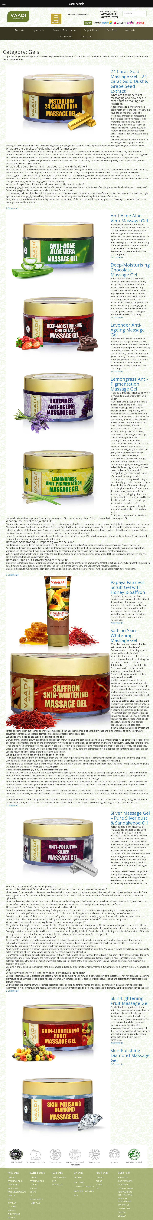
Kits (76, 1195)
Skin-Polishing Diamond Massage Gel (130, 1055)
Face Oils (12, 1195)
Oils (32, 1195)
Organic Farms (125, 1188)
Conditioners (59, 1177)
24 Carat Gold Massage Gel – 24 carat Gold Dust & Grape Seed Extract (129, 81)
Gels (10, 1199)
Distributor (124, 1208)
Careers (122, 1212)
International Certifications (125, 1193)
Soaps (33, 1192)
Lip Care (78, 1172)
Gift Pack (12, 1203)
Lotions (12, 1206)
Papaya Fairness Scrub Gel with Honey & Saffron (128, 587)
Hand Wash (35, 1203)
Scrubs (11, 1210)
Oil (97, 1188)
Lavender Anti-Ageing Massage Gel (128, 330)
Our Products (125, 1181)
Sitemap (122, 1215)
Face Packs (13, 1184)
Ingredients (124, 1184)
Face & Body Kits (84, 1191)
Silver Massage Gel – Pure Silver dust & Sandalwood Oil (130, 818)
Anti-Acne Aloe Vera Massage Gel (129, 218)
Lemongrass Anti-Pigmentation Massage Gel (129, 384)
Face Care (13, 1172)
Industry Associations (124, 1200)
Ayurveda (123, 1177)
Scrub (99, 1181)
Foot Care (102, 1172)
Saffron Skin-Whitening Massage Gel (124, 635)
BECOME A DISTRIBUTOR (78, 14)
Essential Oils (15, 1181)
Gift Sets (79, 1182)
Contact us (124, 1204)
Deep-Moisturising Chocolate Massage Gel (130, 270)
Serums (12, 1217)
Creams (11, 1177)
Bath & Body (37, 1172)
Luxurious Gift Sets (84, 1186)
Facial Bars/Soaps (17, 1192)
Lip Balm (78, 1177)
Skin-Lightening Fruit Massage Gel (129, 1000)
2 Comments (12, 208)
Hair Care (57, 1172)
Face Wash (13, 1188)
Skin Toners (14, 1214)
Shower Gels (36, 1199)
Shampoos (57, 1184)
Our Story (124, 1172)
